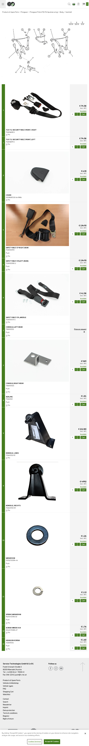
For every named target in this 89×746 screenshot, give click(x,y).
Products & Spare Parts (10, 12)
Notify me (84, 331)
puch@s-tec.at (21, 675)
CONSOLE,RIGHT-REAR (14, 383)
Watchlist (6, 694)
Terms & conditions (10, 713)
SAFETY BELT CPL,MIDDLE (16, 317)
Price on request (80, 329)
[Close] (85, 734)
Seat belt (68, 12)
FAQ (4, 689)
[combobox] (85, 4)
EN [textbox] (84, 4)
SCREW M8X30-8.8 (13, 628)
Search (5, 702)
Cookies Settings (34, 742)
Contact (6, 699)
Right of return (8, 719)
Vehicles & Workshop (11, 683)
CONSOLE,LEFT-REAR (14, 327)
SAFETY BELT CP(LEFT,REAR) (17, 261)
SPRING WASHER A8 (13, 614)
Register (6, 716)
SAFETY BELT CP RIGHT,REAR (17, 248)
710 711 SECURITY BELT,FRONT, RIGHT (21, 130)
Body (62, 12)
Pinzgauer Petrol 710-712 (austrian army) (44, 12)
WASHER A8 (10, 558)
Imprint (5, 707)
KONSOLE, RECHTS (13, 505)
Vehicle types (8, 686)
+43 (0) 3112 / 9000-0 (15, 672)
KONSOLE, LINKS (12, 453)
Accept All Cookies (52, 742)
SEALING (9, 397)
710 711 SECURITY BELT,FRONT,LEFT (20, 139)
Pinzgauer (24, 12)
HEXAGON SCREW (13, 640)
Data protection (9, 710)
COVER (8, 195)
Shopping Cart (8, 692)
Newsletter (7, 705)
